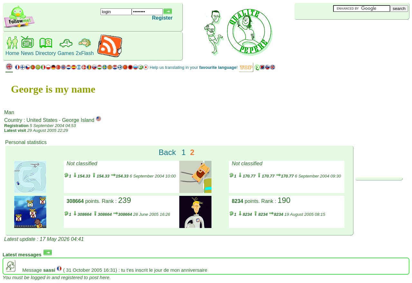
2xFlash (85, 53)
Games (66, 53)
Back (167, 152)
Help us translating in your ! (194, 67)
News (27, 53)
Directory (45, 53)
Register (162, 18)
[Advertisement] (332, 30)
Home (12, 53)
